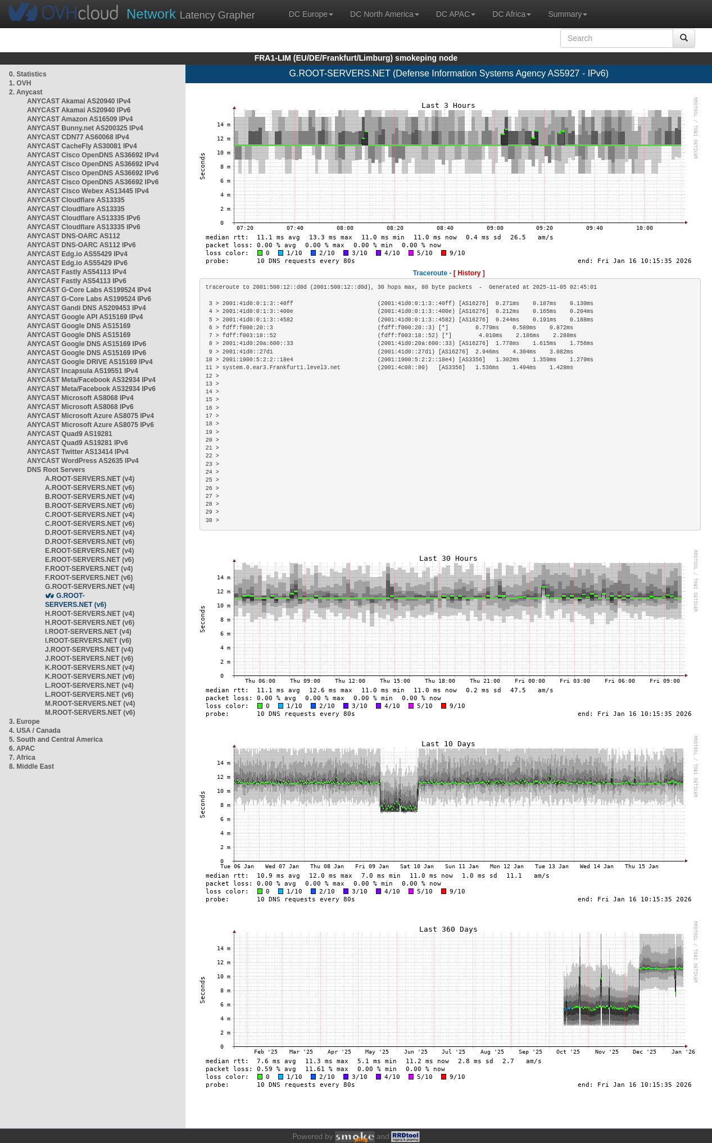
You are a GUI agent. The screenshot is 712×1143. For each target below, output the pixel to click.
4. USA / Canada (35, 730)
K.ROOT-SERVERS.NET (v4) (89, 668)
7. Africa (22, 757)
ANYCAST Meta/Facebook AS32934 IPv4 (91, 380)
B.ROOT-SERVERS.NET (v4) (89, 497)
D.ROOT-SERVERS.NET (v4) (89, 533)
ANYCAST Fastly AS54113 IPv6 (76, 281)
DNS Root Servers (56, 470)
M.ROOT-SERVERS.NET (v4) (90, 703)
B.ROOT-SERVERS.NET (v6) (89, 506)
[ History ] (469, 273)
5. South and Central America (56, 739)
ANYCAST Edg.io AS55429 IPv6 (77, 263)
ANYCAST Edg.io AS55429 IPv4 (77, 254)
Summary (567, 14)
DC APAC (455, 14)
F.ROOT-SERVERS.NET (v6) (89, 578)
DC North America (384, 14)
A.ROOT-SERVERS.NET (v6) (89, 488)
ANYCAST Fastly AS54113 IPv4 (76, 272)
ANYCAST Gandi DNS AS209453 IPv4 (86, 308)
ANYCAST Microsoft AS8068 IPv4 (80, 398)
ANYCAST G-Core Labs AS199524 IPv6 (89, 299)
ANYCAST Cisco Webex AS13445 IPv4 (88, 191)
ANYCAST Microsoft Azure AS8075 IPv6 (90, 425)
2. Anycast (26, 92)
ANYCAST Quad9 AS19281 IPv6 (77, 443)
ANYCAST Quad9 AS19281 (69, 434)
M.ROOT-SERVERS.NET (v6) (90, 712)
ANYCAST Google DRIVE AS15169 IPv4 (90, 362)
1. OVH (20, 83)
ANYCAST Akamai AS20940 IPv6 (79, 110)
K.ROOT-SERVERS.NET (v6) (89, 677)
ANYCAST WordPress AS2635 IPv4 (83, 461)
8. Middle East (31, 766)
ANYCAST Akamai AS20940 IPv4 (79, 101)
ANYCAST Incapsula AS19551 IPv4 (82, 371)
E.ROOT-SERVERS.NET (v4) (89, 551)
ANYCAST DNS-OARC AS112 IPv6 (81, 245)
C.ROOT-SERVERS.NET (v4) (89, 515)
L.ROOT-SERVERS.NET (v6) (89, 694)
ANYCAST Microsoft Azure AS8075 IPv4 (90, 416)
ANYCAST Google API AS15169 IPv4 (85, 317)
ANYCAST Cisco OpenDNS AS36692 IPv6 (92, 173)
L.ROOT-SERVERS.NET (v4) (89, 686)
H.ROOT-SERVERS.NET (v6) (89, 623)
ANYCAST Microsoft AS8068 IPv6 (80, 407)
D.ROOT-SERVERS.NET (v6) (89, 542)
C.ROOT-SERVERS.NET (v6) (89, 524)
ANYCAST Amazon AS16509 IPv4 (80, 119)
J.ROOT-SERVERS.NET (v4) (89, 650)
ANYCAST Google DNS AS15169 (78, 326)
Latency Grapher (190, 13)
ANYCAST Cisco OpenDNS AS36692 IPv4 (92, 155)
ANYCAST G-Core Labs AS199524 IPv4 (89, 290)
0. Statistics (28, 74)
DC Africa (511, 14)
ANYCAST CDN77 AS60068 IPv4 (78, 137)
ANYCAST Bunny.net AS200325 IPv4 (85, 128)
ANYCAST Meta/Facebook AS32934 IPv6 (91, 389)
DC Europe (311, 14)
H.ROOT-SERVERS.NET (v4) (89, 614)
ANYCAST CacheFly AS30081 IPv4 (82, 146)
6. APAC (22, 748)
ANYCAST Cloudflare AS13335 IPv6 (83, 218)
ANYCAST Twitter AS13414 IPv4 (78, 452)
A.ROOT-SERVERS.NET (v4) (89, 479)
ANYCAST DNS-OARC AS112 (73, 236)
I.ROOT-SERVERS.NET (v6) (88, 641)
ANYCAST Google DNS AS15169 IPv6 (86, 344)
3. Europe (24, 721)
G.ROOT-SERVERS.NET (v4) (90, 587)
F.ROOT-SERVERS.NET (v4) (89, 569)
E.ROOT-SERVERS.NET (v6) (89, 560)
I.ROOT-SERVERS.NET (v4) (88, 632)
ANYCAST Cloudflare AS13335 (76, 200)
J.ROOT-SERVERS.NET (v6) (89, 659)
